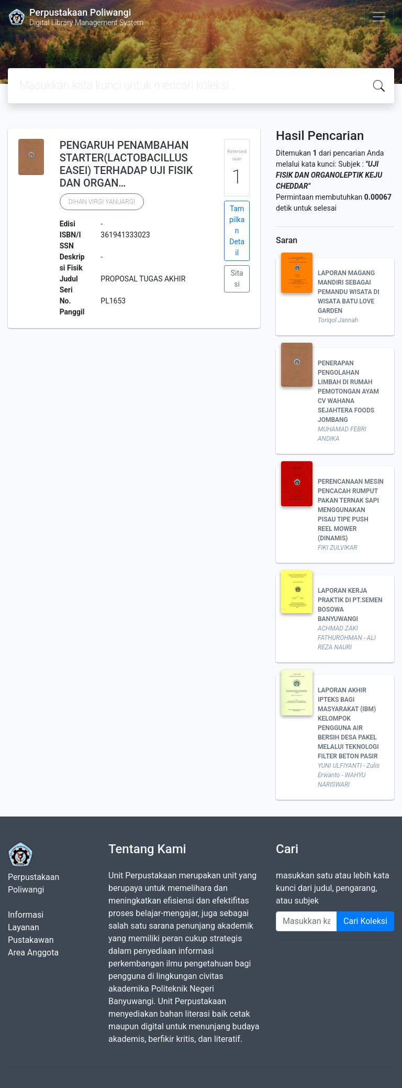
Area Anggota (33, 953)
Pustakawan (30, 940)
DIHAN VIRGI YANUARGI (102, 201)
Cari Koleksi (365, 921)
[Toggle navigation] (379, 16)
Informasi (25, 915)
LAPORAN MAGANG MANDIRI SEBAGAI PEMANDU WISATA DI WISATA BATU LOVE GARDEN (348, 291)
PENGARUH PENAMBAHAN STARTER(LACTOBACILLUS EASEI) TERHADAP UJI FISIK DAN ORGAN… (126, 164)
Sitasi (237, 278)
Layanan (23, 927)
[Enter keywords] (306, 921)
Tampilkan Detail (236, 230)
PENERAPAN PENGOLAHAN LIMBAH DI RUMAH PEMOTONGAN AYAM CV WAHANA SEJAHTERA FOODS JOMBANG (348, 391)
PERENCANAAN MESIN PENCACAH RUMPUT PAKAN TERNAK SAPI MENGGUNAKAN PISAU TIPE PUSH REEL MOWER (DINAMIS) (351, 510)
